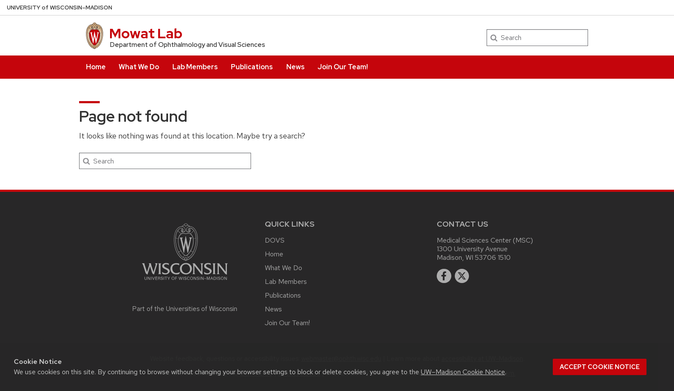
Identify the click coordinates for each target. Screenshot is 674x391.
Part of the (184, 309)
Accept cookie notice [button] (600, 367)
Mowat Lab (145, 33)
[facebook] (444, 276)
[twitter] (462, 276)
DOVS (275, 240)
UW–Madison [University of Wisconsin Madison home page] (59, 7)
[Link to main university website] (185, 281)
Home (96, 66)
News (295, 66)
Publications (252, 66)
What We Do (139, 66)
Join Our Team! (343, 66)
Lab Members (195, 66)
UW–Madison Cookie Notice (463, 371)
